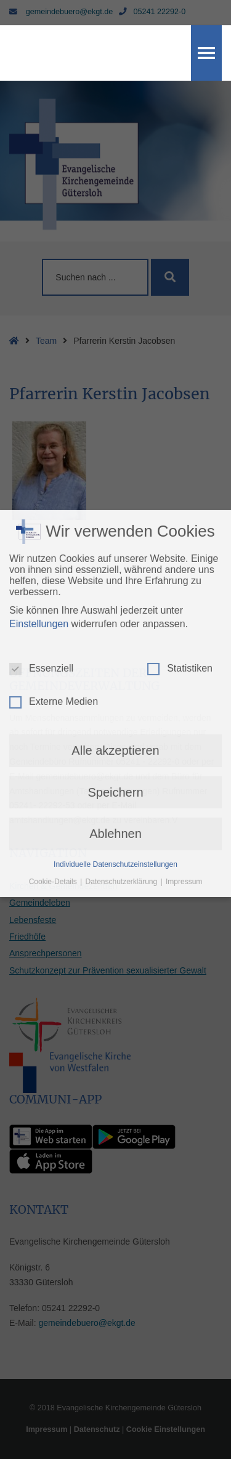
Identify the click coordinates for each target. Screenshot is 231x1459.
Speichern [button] (115, 617)
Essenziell (41, 492)
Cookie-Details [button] (54, 705)
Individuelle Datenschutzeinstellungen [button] (115, 688)
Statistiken (180, 492)
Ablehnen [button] (115, 658)
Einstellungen (38, 448)
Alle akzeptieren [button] (115, 575)
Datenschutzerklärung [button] (122, 705)
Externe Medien (53, 526)
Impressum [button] (184, 705)
